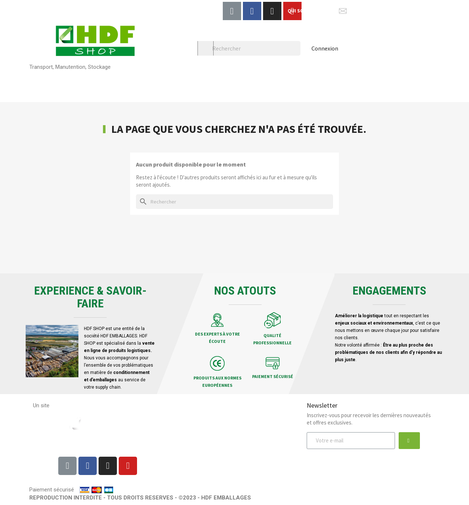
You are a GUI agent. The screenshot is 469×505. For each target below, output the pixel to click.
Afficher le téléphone (407, 11)
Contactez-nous (249, 459)
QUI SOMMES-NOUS (310, 11)
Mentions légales (250, 415)
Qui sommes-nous (250, 425)
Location (77, 93)
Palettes (42, 81)
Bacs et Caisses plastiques (278, 81)
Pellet (39, 93)
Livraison (181, 415)
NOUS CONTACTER (358, 11)
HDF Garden (389, 81)
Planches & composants (193, 81)
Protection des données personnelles (249, 442)
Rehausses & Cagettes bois (107, 81)
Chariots (344, 81)
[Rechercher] (248, 48)
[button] (409, 440)
